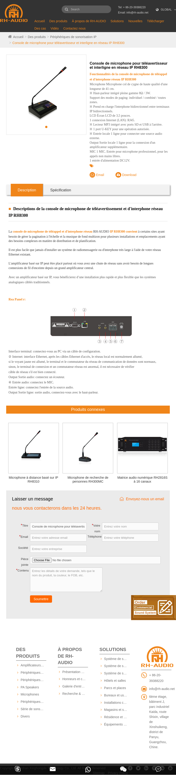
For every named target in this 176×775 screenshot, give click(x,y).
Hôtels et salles (115, 680)
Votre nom (96, 528)
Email (97, 175)
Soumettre (41, 599)
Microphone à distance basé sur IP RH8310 (33, 479)
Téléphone (95, 536)
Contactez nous (74, 28)
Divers (25, 716)
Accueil (39, 21)
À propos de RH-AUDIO (89, 21)
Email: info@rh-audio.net (133, 12)
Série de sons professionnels (33, 709)
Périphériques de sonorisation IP (73, 37)
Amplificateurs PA (33, 665)
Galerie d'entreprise (75, 686)
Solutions (117, 21)
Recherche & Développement (75, 693)
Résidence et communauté (117, 717)
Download (126, 175)
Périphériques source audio (33, 702)
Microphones (30, 694)
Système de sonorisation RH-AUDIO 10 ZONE (117, 659)
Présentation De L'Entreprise (75, 672)
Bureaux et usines (117, 695)
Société (23, 548)
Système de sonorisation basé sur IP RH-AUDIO (117, 673)
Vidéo (55, 28)
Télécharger (155, 21)
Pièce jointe (24, 561)
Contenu (22, 570)
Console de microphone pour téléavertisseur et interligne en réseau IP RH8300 (68, 43)
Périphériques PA (33, 680)
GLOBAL (166, 9)
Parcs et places (115, 688)
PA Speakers (30, 687)
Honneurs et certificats (75, 679)
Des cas (40, 28)
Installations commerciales (117, 702)
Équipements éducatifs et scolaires (117, 724)
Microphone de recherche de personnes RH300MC (88, 479)
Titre (24, 525)
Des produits (58, 21)
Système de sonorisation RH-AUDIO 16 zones (117, 666)
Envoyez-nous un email (142, 499)
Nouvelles (135, 21)
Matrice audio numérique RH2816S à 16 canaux (142, 479)
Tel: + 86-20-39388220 (132, 7)
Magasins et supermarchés (117, 710)
